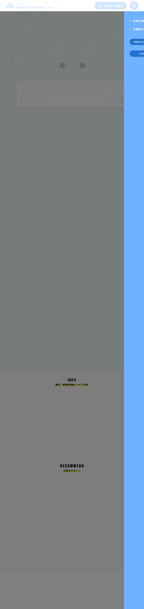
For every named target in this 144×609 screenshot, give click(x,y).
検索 (116, 98)
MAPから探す (113, 5)
